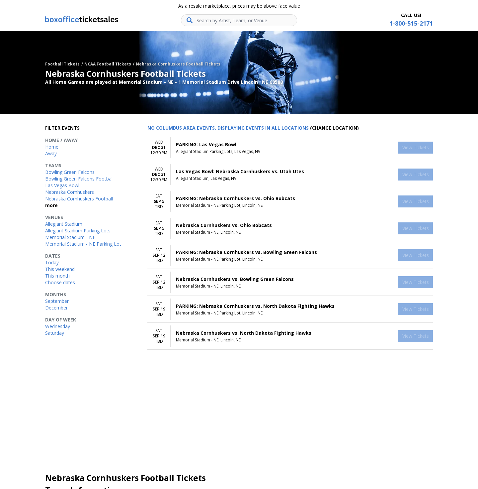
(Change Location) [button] (334, 128)
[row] (290, 147)
